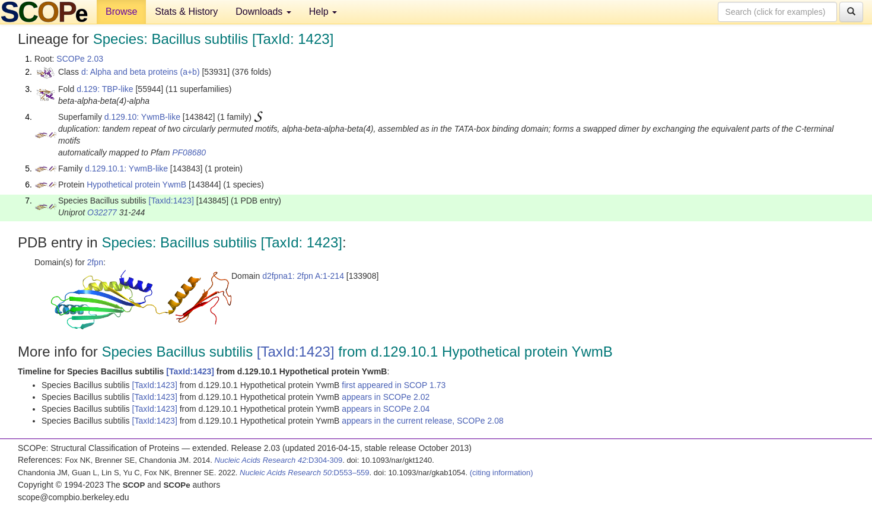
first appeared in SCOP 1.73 (393, 385)
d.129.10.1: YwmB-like (126, 168)
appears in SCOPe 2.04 (385, 409)
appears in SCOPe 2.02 (385, 397)
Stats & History (186, 12)
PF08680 (189, 152)
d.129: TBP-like (105, 89)
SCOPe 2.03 (79, 58)
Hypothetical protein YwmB (136, 184)
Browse (121, 12)
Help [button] (323, 12)
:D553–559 (305, 472)
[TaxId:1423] (171, 200)
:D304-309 (279, 460)
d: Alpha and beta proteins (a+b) (140, 72)
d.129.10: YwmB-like (142, 117)
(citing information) (501, 472)
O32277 (102, 212)
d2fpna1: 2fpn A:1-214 (303, 276)
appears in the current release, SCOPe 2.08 (422, 420)
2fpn (95, 262)
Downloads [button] (263, 12)
